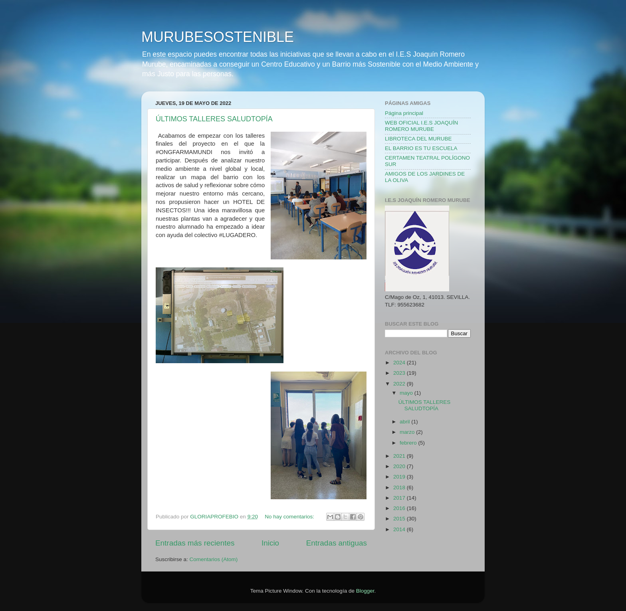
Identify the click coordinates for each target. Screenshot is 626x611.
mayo (407, 393)
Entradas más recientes (194, 543)
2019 (400, 477)
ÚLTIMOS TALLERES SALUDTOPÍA (214, 119)
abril (405, 422)
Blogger (365, 591)
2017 (400, 498)
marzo (408, 432)
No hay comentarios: (290, 517)
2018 (400, 487)
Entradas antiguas (336, 543)
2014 (400, 529)
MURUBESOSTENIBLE (217, 37)
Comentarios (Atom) (214, 559)
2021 (400, 456)
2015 (400, 519)
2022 (400, 384)
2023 (400, 373)
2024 (400, 363)
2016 (400, 508)
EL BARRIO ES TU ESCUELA (421, 148)
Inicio (270, 543)
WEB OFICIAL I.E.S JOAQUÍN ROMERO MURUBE (421, 126)
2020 (400, 466)
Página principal (404, 113)
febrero (409, 443)
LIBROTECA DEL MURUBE (418, 139)
